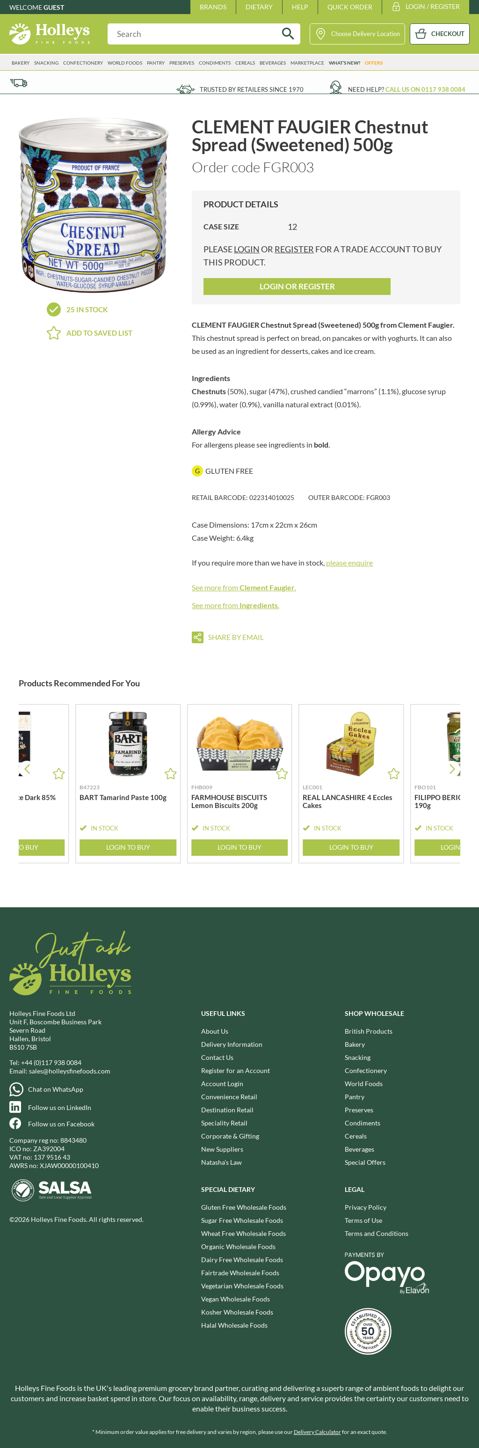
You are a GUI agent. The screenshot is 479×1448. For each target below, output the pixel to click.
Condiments (215, 63)
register (294, 249)
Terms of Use (363, 1220)
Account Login (222, 1084)
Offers (374, 63)
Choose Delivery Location (365, 33)
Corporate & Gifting (230, 1136)
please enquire (349, 562)
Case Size (221, 226)
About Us (214, 1031)
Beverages (273, 63)
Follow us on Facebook (61, 1124)
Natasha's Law (221, 1162)
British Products (368, 1031)
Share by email (236, 637)
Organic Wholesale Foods (238, 1246)
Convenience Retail (229, 1097)
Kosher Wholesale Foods (237, 1312)
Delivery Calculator (317, 1431)
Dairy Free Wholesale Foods (242, 1260)
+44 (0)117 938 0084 (51, 1062)
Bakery (20, 63)
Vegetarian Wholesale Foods (242, 1286)
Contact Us (217, 1057)
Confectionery (83, 63)
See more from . (244, 587)
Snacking (46, 63)
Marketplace (307, 63)
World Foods (125, 63)
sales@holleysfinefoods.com (69, 1071)
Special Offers (365, 1162)
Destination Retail (227, 1110)
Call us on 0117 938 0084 (425, 89)
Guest (54, 7)
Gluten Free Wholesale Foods (243, 1207)
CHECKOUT (447, 33)
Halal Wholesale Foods (234, 1325)
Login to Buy (128, 847)
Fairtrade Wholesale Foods (240, 1273)
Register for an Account (235, 1070)
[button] (452, 769)
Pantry (156, 63)
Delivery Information (231, 1044)
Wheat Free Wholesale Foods (243, 1233)
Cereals (245, 63)
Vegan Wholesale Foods (235, 1299)
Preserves (181, 63)
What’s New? (344, 63)
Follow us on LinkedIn (59, 1107)
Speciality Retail (224, 1123)
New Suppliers (222, 1149)
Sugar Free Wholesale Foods (242, 1220)
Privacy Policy (365, 1207)
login (247, 249)
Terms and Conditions (376, 1233)
